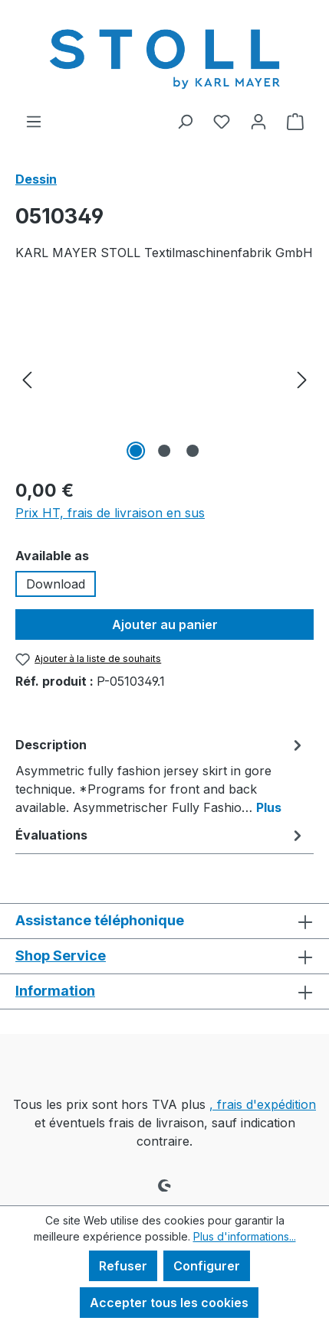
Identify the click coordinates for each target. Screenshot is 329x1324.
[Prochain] (302, 378)
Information (55, 991)
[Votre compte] (258, 121)
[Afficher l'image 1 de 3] (136, 451)
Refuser (123, 1265)
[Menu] (33, 121)
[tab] (160, 775)
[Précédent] (26, 378)
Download (55, 584)
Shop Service (60, 955)
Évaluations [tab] (160, 835)
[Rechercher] (184, 121)
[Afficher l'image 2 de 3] (164, 451)
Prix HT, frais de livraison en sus (110, 512)
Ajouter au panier (165, 624)
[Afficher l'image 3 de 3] (192, 451)
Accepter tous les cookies (169, 1302)
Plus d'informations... (244, 1236)
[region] (164, 378)
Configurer (206, 1265)
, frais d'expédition (262, 1104)
